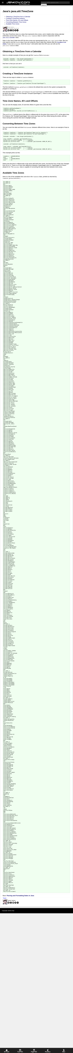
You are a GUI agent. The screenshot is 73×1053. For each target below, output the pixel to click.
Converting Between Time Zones (16, 22)
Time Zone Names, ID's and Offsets (17, 20)
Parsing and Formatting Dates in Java (20, 1035)
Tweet (4, 1038)
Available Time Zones (12, 24)
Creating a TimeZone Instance (15, 18)
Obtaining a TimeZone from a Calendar (18, 16)
